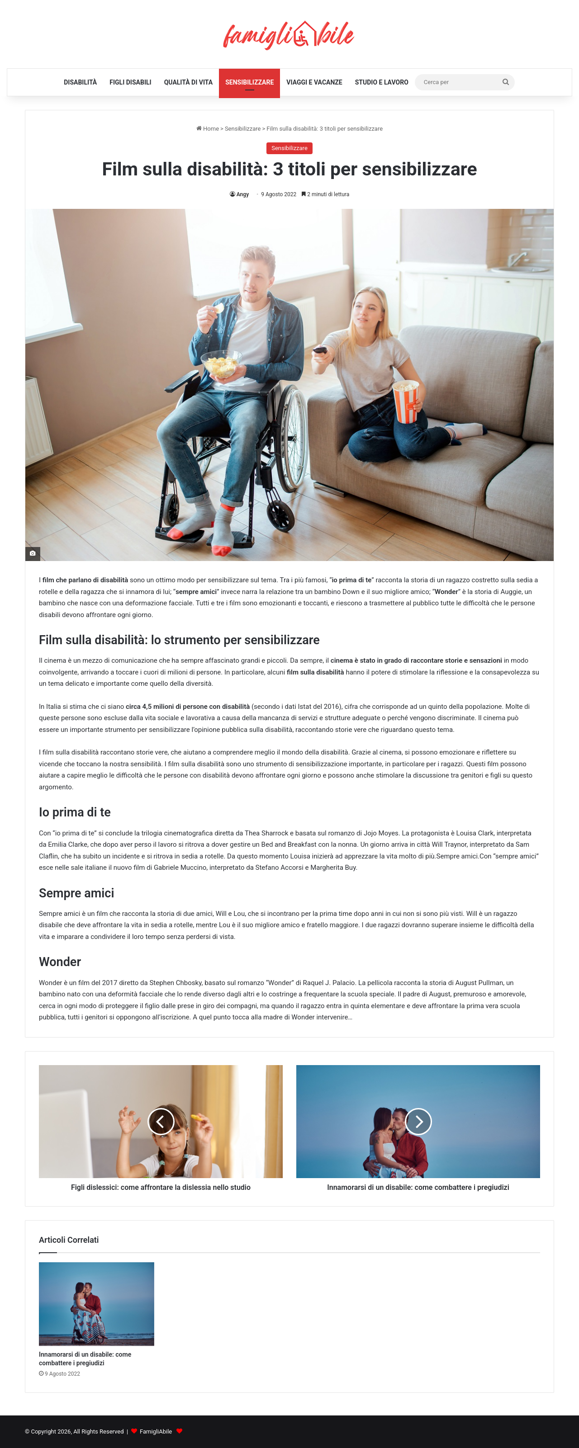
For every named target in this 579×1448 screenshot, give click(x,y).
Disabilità (80, 82)
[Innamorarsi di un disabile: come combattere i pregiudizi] (96, 1304)
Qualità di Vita (188, 82)
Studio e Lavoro (381, 82)
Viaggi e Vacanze (314, 82)
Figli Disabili (130, 82)
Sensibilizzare (249, 82)
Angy (243, 194)
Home (207, 128)
